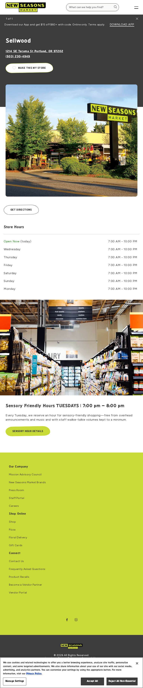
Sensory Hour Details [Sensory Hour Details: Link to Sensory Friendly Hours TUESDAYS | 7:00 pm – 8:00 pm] (27, 431)
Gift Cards (16, 545)
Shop (12, 521)
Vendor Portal (18, 592)
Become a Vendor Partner (25, 584)
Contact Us (16, 561)
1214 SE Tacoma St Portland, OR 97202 (34, 51)
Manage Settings (14, 681)
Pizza (12, 529)
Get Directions (21, 210)
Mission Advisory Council (25, 474)
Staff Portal (16, 498)
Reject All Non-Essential (122, 681)
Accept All (92, 681)
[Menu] (133, 7)
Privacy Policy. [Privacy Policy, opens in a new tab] (34, 674)
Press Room (16, 490)
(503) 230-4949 (18, 56)
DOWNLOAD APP (122, 24)
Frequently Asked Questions (27, 569)
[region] (71, 672)
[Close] (137, 663)
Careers (14, 506)
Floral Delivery (18, 537)
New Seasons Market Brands (27, 482)
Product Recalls (19, 577)
